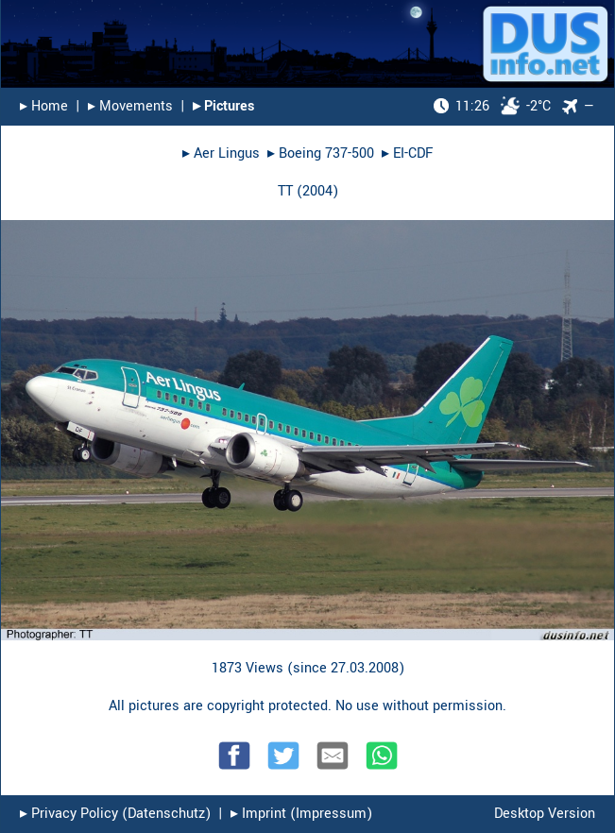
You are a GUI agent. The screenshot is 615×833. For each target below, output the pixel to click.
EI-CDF (413, 153)
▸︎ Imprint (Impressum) (301, 814)
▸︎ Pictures (223, 106)
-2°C (492, 106)
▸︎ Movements (130, 106)
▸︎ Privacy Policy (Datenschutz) (115, 814)
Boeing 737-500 (326, 153)
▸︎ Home (44, 106)
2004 (317, 191)
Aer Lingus (227, 153)
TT (285, 191)
